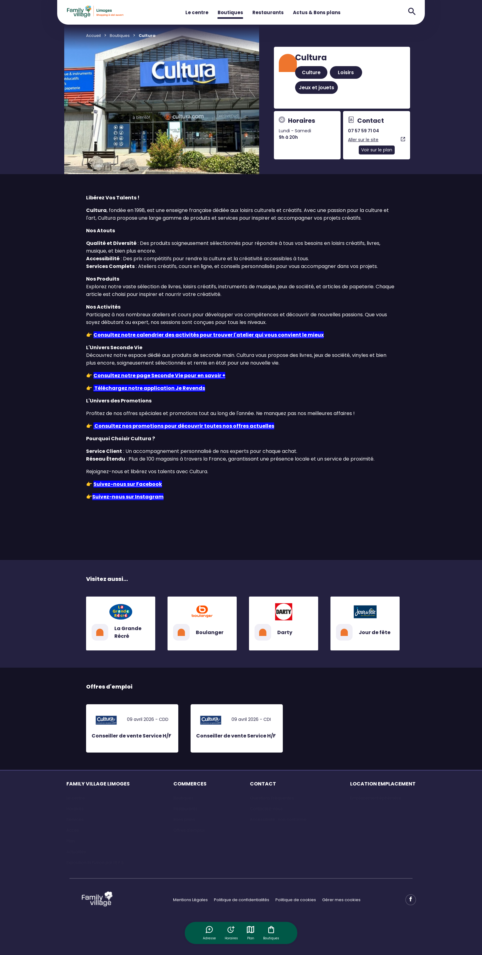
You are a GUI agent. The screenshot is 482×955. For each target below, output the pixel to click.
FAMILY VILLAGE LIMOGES (98, 783)
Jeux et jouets (316, 87)
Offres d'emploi (188, 830)
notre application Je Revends (166, 388)
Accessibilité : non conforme (278, 819)
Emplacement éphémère (375, 798)
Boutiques (230, 12)
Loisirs (346, 72)
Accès (72, 830)
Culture (311, 72)
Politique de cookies (295, 900)
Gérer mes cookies (341, 900)
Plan (251, 933)
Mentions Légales (190, 900)
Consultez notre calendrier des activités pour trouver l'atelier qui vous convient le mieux (208, 334)
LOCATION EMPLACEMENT (383, 783)
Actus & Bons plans (317, 12)
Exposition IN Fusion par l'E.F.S (95, 862)
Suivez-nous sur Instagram (128, 496)
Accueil (93, 35)
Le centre (196, 12)
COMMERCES (190, 783)
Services (75, 819)
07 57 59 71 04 (363, 131)
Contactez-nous (266, 809)
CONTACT (263, 783)
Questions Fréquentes (272, 798)
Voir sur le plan (376, 150)
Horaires (75, 809)
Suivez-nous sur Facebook (127, 484)
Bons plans (184, 819)
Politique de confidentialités (241, 900)
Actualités (76, 852)
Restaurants (268, 12)
